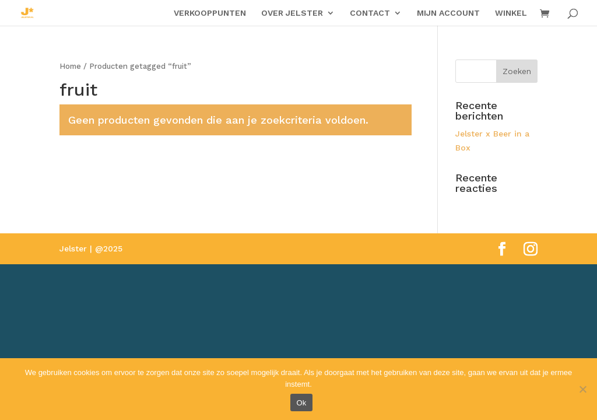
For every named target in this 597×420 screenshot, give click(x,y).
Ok (301, 402)
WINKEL (511, 13)
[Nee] (582, 389)
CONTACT (370, 13)
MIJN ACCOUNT (448, 13)
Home (70, 66)
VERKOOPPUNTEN (210, 13)
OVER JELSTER (292, 13)
